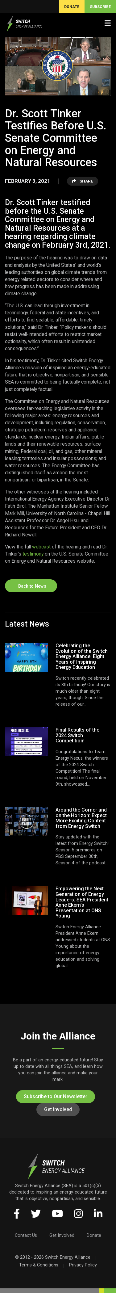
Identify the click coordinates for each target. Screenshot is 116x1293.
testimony (33, 554)
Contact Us (26, 1235)
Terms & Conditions (38, 1264)
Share (82, 180)
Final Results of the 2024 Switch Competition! (77, 735)
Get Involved (58, 1109)
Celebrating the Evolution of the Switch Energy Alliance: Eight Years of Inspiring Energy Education (82, 656)
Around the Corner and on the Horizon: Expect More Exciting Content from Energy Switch (81, 818)
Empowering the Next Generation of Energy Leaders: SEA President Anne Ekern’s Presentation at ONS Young (82, 902)
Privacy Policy (83, 1264)
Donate (94, 1235)
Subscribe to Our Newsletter (55, 1096)
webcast (41, 547)
